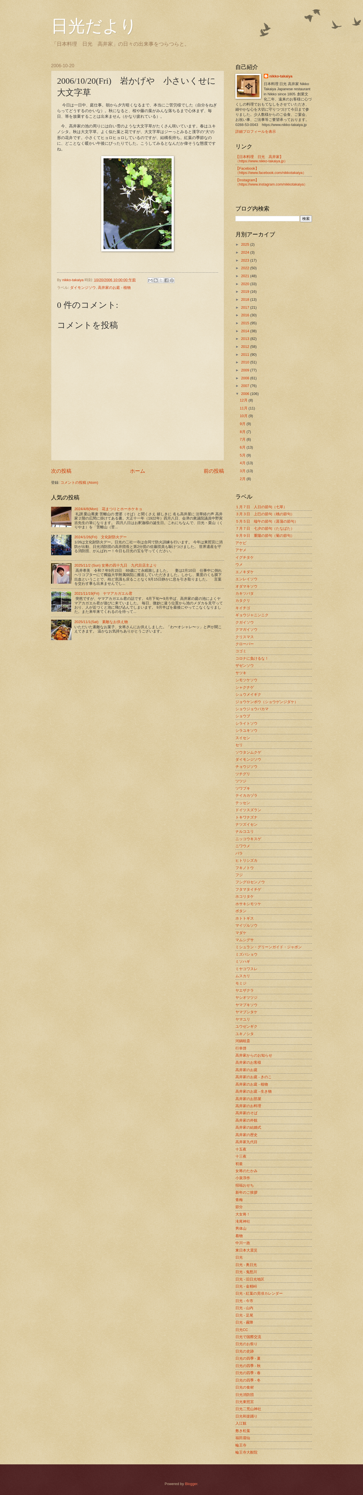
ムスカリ (242, 976)
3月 (243, 471)
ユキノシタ (244, 1034)
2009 (245, 370)
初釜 (239, 1164)
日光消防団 (244, 1395)
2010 (245, 362)
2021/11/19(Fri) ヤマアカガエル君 (103, 593)
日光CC (241, 1330)
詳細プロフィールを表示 (255, 131)
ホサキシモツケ (248, 904)
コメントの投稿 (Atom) (79, 482)
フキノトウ (244, 868)
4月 (243, 463)
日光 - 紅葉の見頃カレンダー (259, 1293)
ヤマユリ (242, 1019)
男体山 (240, 1228)
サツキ (240, 673)
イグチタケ (244, 557)
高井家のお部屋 (248, 1099)
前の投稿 (214, 471)
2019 (245, 291)
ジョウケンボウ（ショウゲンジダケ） (266, 702)
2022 (245, 268)
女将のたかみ (246, 1171)
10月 (244, 416)
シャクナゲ (244, 687)
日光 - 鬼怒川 (246, 1272)
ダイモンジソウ (83, 287)
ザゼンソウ (244, 665)
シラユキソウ (246, 730)
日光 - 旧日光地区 (249, 1279)
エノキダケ (244, 572)
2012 (245, 346)
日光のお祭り (246, 1344)
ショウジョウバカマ (252, 709)
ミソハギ (242, 961)
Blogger (191, 1484)
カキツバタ (244, 593)
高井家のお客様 (248, 1062)
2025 (245, 244)
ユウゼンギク (246, 1026)
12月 (244, 400)
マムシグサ (244, 940)
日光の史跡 (244, 1351)
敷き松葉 (242, 1431)
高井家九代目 (246, 1142)
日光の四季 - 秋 (248, 1366)
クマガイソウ (246, 629)
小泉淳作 (242, 1178)
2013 (245, 339)
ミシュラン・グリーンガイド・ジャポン (268, 947)
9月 (243, 424)
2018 (245, 299)
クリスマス (244, 637)
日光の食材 (244, 1387)
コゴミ (240, 651)
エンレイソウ (246, 579)
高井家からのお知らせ (253, 1055)
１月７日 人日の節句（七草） (261, 507)
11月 (244, 408)
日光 (239, 1257)
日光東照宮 (244, 1402)
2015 (245, 323)
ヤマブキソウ (246, 1005)
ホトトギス (244, 918)
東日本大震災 (246, 1250)
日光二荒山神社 (248, 1409)
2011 (245, 354)
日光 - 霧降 (244, 1322)
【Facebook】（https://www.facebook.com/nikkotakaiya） (270, 170)
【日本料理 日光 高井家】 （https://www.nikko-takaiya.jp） (261, 159)
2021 (245, 276)
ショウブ (242, 716)
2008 (245, 378)
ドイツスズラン (248, 810)
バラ (239, 853)
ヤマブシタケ (246, 1012)
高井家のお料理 (248, 1106)
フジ (239, 875)
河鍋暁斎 (242, 1041)
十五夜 (240, 1149)
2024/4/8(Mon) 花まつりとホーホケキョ (108, 509)
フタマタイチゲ (248, 889)
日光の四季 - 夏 (248, 1358)
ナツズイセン (246, 824)
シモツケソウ (246, 680)
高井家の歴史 (246, 1135)
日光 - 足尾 (244, 1315)
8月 (243, 432)
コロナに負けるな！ (252, 658)
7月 (243, 439)
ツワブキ (242, 788)
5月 (243, 455)
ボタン (240, 911)
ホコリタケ (244, 896)
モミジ (240, 983)
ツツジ (240, 781)
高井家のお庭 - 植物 (114, 287)
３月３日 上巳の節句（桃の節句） (264, 514)
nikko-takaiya (281, 76)
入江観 (240, 1423)
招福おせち (244, 1185)
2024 (245, 252)
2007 (245, 386)
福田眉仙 (242, 1438)
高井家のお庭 (246, 1070)
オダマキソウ (246, 586)
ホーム (137, 471)
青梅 (239, 1200)
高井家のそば (246, 1113)
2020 (245, 284)
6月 (243, 447)
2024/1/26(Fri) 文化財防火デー (100, 537)
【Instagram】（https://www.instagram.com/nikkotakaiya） (271, 182)
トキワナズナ (246, 817)
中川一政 (242, 1243)
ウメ (239, 564)
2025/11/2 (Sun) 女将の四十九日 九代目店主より (115, 565)
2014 (245, 331)
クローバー (244, 644)
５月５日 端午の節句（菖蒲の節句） (266, 521)
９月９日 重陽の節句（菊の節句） (264, 535)
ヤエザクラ (244, 990)
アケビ (240, 543)
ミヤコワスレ (246, 969)
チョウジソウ (246, 766)
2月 (243, 479)
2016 (245, 315)
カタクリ (242, 600)
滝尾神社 (242, 1221)
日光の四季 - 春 (248, 1373)
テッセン (242, 803)
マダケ (240, 933)
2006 (245, 394)
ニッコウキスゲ (248, 839)
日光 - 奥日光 (246, 1265)
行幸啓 (240, 1048)
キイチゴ (242, 608)
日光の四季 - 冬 (248, 1380)
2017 (245, 307)
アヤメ (240, 550)
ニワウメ (242, 846)
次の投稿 (61, 471)
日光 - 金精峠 (246, 1286)
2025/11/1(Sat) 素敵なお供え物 (101, 622)
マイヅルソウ (246, 925)
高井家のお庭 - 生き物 (253, 1091)
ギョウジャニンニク (252, 615)
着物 (239, 1236)
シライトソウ (246, 723)
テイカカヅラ (246, 795)
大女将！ (242, 1214)
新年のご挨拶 (246, 1192)
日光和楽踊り (246, 1416)
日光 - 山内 (244, 1308)
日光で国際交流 (248, 1337)
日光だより (94, 26)
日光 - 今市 (244, 1301)
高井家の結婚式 (248, 1127)
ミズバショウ (246, 954)
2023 (245, 260)
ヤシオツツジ (246, 997)
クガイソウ (244, 622)
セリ (239, 745)
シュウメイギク (248, 694)
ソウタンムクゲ (248, 752)
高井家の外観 (246, 1120)
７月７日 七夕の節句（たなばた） (264, 528)
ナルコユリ (244, 831)
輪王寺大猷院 (246, 1452)
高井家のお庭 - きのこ (253, 1077)
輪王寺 (240, 1445)
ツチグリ (242, 774)
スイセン (242, 738)
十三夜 (240, 1156)
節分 (239, 1207)
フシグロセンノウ (250, 882)
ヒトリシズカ (246, 860)
